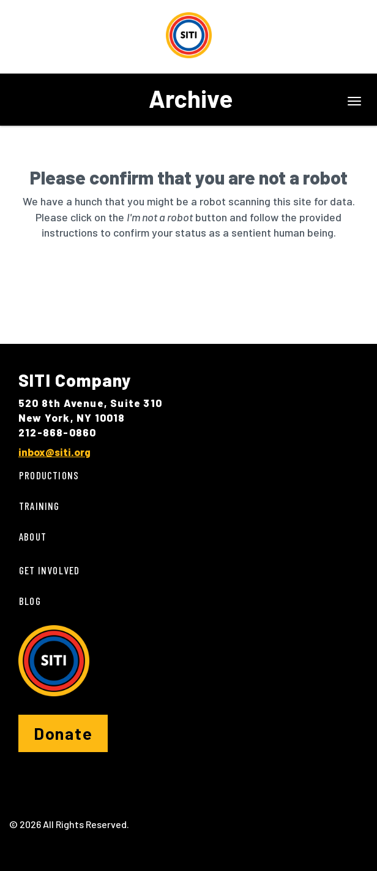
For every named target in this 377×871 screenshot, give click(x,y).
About (33, 536)
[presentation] (111, 279)
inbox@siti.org (54, 452)
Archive (191, 98)
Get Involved (49, 570)
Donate (63, 733)
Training (39, 506)
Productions (49, 475)
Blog (30, 601)
